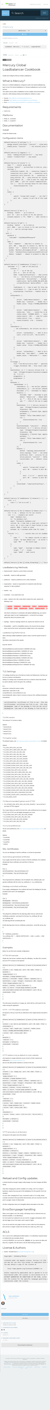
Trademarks (8, 1401)
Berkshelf (11, 42)
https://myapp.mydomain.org (17, 1098)
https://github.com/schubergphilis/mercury (20, 98)
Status (26, 1406)
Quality (23, 55)
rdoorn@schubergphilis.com (25, 1290)
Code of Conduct (7, 1405)
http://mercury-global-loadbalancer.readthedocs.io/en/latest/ (24, 102)
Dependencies (10, 55)
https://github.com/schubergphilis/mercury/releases (23, 100)
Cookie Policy (37, 1405)
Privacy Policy (29, 1405)
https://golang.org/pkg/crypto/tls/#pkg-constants (28, 779)
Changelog (16, 55)
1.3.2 (24, 30)
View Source (25, 1352)
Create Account (35, 4)
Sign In (45, 4)
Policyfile (5, 42)
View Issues (25, 1356)
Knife (16, 42)
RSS (4, 24)
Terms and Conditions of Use (18, 1405)
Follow (25, 34)
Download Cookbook (25, 1383)
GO (44, 13)
